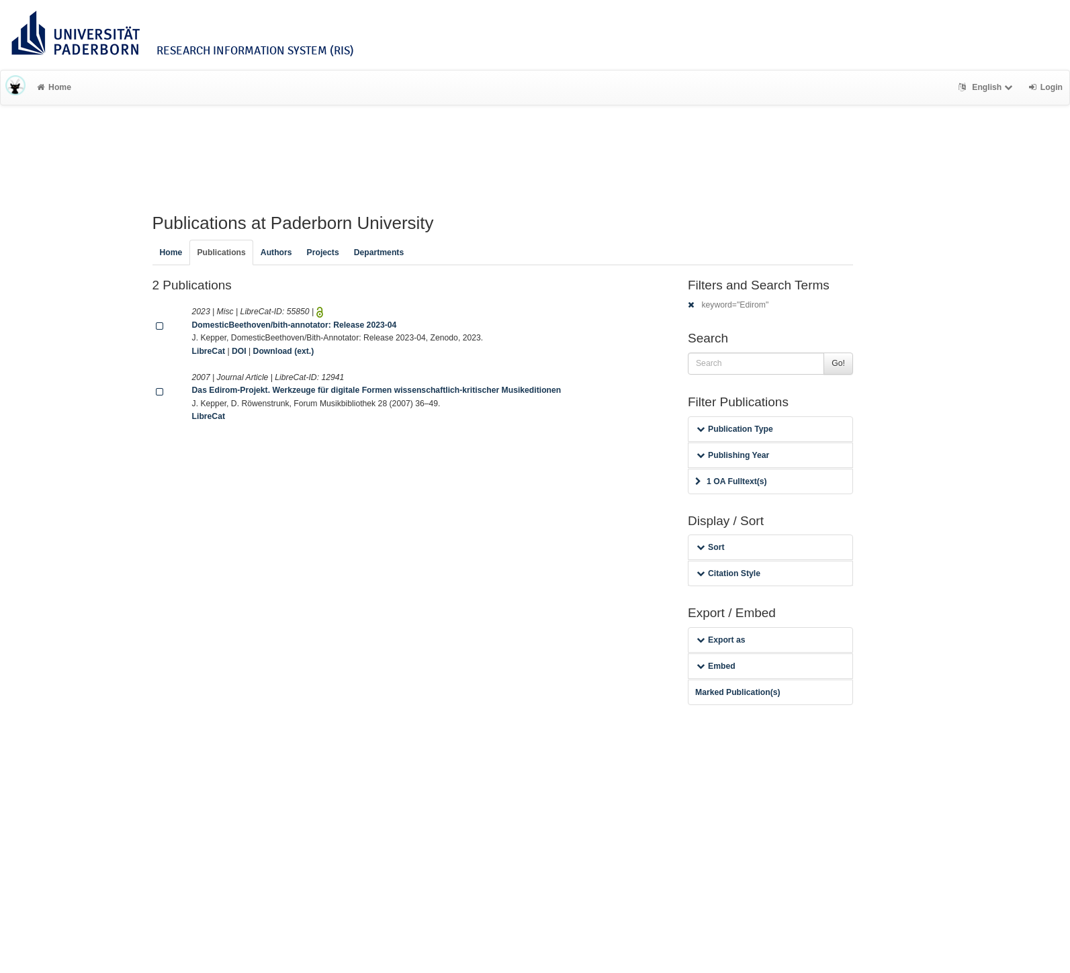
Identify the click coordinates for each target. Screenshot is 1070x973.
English (987, 87)
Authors (276, 252)
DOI (239, 351)
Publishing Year (733, 455)
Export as (721, 640)
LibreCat (208, 351)
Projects (323, 252)
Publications (221, 252)
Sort (710, 547)
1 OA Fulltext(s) (731, 481)
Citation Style (728, 573)
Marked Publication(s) (738, 692)
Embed (716, 666)
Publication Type (735, 429)
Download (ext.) (283, 351)
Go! (838, 363)
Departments (379, 252)
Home (54, 87)
